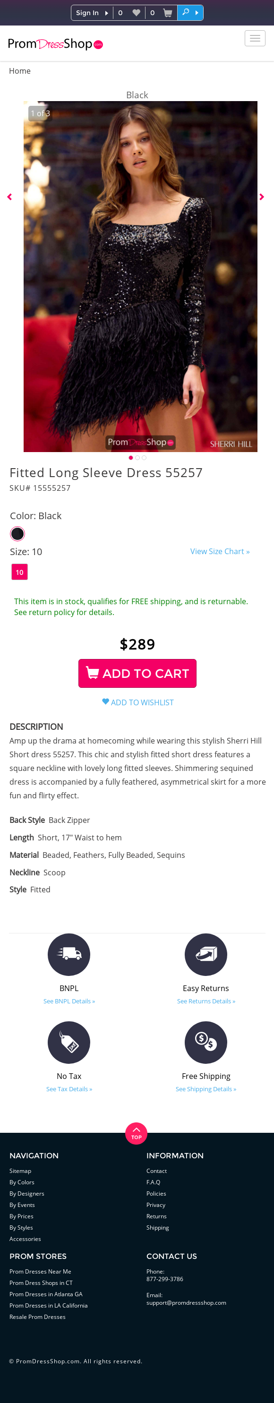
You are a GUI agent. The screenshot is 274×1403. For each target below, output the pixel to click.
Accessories (25, 1239)
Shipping (157, 1227)
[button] (190, 12)
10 (19, 572)
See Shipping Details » (206, 1089)
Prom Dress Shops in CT (41, 1283)
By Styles (21, 1227)
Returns (156, 1216)
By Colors (21, 1182)
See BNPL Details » (69, 1001)
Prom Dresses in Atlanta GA (46, 1294)
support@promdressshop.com (186, 1303)
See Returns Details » (206, 1001)
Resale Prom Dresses (37, 1317)
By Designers (26, 1193)
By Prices (21, 1216)
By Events (22, 1205)
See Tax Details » (69, 1089)
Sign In (87, 13)
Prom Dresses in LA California (48, 1305)
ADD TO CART (137, 673)
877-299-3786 (164, 1279)
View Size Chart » (220, 551)
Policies (156, 1193)
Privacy (155, 1205)
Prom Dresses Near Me (40, 1271)
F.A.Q (153, 1182)
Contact (156, 1171)
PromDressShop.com (48, 1361)
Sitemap (20, 1171)
